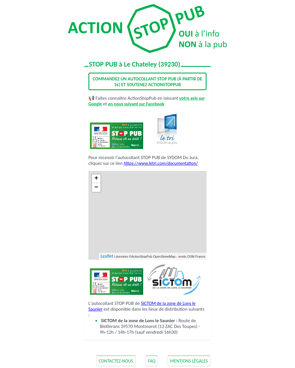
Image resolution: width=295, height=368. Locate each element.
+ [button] (96, 178)
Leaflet (107, 256)
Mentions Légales (189, 360)
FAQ (151, 360)
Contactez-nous (116, 360)
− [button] (96, 187)
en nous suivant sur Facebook (136, 104)
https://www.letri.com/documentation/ (161, 163)
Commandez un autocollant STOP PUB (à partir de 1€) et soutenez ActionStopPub (147, 81)
